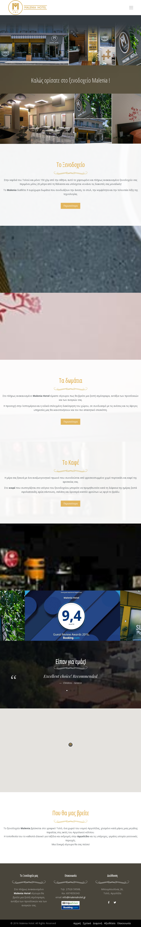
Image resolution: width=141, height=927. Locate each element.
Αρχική (77, 923)
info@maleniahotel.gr (74, 897)
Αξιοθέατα (109, 923)
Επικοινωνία (124, 923)
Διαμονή (97, 923)
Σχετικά (87, 923)
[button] (70, 746)
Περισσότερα (70, 205)
